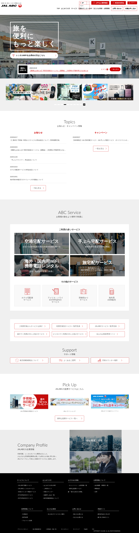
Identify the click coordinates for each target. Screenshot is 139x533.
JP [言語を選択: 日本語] (80, 4)
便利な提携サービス (75, 488)
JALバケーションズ (69, 411)
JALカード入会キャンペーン (110, 411)
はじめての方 (65, 10)
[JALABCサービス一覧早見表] (107, 326)
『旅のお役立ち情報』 (76, 491)
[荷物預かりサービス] (84, 295)
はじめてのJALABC (50, 485)
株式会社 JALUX (104, 514)
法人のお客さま (78, 517)
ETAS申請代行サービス (25, 495)
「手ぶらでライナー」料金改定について (23, 160)
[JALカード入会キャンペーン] (110, 401)
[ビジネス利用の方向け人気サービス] (69, 334)
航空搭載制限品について (51, 498)
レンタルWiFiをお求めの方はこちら (29, 55)
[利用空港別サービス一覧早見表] (69, 326)
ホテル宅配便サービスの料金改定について (24, 170)
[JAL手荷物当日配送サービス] (29, 401)
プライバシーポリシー (23, 529)
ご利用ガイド (48, 488)
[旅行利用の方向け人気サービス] (32, 334)
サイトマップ (76, 529)
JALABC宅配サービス (25, 485)
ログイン (131, 4)
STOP (107, 69)
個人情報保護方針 (37, 529)
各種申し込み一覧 (49, 495)
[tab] (38, 132)
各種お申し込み (130, 9)
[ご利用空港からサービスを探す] (32, 326)
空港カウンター (48, 491)
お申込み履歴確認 (97, 4)
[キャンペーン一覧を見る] (101, 149)
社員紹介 (25, 514)
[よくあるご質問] (69, 360)
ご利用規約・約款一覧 (51, 529)
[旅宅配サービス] (97, 265)
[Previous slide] (101, 69)
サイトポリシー (64, 529)
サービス (74, 10)
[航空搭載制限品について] (29, 360)
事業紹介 (97, 488)
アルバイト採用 (27, 520)
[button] (55, 104)
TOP (58, 9)
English (85, 529)
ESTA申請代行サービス (25, 498)
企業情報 (106, 10)
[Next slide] (105, 69)
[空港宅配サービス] (41, 243)
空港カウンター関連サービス (27, 491)
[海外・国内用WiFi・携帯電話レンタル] (41, 265)
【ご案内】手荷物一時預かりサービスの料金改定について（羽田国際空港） (35, 140)
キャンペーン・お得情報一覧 (78, 485)
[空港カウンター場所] (110, 360)
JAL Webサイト (104, 517)
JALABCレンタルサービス (26, 488)
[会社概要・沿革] (96, 440)
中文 (93, 529)
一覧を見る (115, 69)
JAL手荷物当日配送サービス (29, 411)
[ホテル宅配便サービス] (27, 295)
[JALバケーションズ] (69, 401)
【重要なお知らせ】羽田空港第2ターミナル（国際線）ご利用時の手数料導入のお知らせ (59, 70)
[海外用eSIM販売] (112, 295)
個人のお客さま (78, 514)
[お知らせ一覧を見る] (38, 188)
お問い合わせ (116, 9)
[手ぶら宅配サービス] (97, 243)
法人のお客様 (97, 9)
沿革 (96, 491)
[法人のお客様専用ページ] (107, 334)
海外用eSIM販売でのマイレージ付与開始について (26, 179)
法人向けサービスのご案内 (56, 514)
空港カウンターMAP (85, 10)
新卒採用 (25, 517)
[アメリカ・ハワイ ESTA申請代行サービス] (55, 295)
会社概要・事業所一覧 (101, 485)
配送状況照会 (116, 4)
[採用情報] (96, 462)
